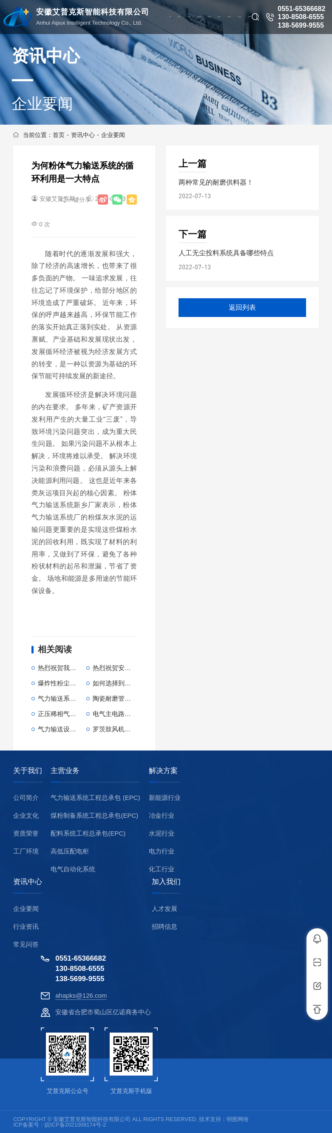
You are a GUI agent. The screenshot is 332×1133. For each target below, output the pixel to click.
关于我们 (27, 771)
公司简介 (26, 797)
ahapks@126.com (81, 995)
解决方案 (163, 771)
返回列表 (242, 307)
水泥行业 (161, 833)
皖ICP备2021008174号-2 (75, 1125)
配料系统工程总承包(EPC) (88, 833)
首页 (59, 135)
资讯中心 (83, 135)
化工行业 (161, 869)
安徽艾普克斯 (57, 198)
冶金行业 (161, 815)
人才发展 (164, 908)
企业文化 (26, 815)
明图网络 (238, 1119)
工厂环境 (26, 851)
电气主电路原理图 (118, 713)
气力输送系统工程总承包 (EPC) (95, 797)
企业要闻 (113, 135)
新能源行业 (165, 797)
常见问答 (26, 944)
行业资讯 (26, 926)
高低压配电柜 (70, 851)
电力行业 (161, 851)
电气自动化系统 (73, 869)
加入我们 (166, 882)
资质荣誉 (26, 833)
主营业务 (65, 771)
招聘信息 (164, 926)
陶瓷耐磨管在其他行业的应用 (134, 698)
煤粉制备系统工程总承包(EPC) (94, 815)
